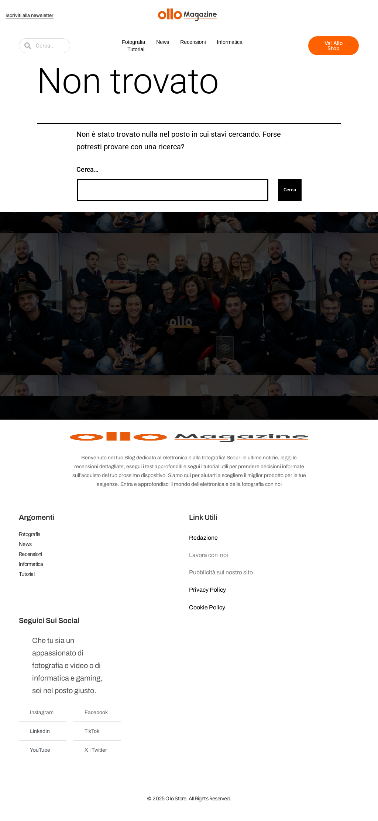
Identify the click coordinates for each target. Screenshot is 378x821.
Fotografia (133, 42)
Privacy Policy (207, 590)
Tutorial (135, 49)
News (162, 42)
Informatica (230, 42)
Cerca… (87, 169)
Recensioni (193, 42)
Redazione (203, 538)
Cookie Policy (207, 607)
